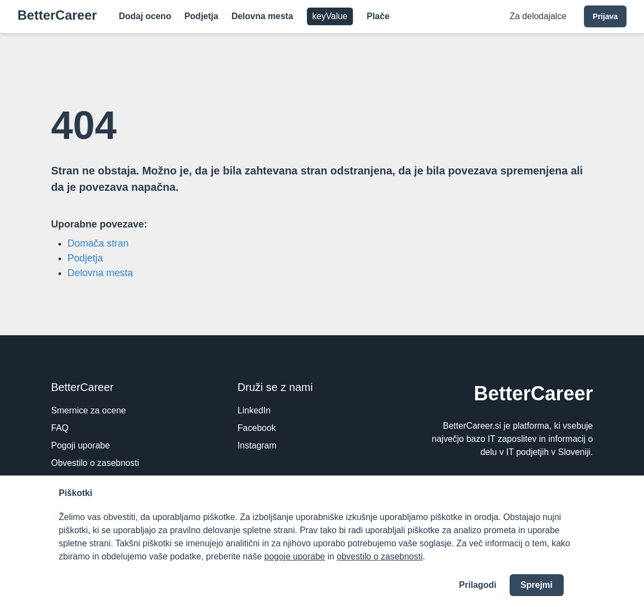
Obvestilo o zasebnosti (95, 463)
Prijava (605, 16)
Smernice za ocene (88, 410)
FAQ (60, 428)
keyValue (330, 16)
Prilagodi (477, 585)
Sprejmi (537, 585)
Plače (378, 16)
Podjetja (201, 16)
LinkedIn (254, 410)
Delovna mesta (262, 16)
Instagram (257, 445)
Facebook (257, 428)
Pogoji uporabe (80, 445)
